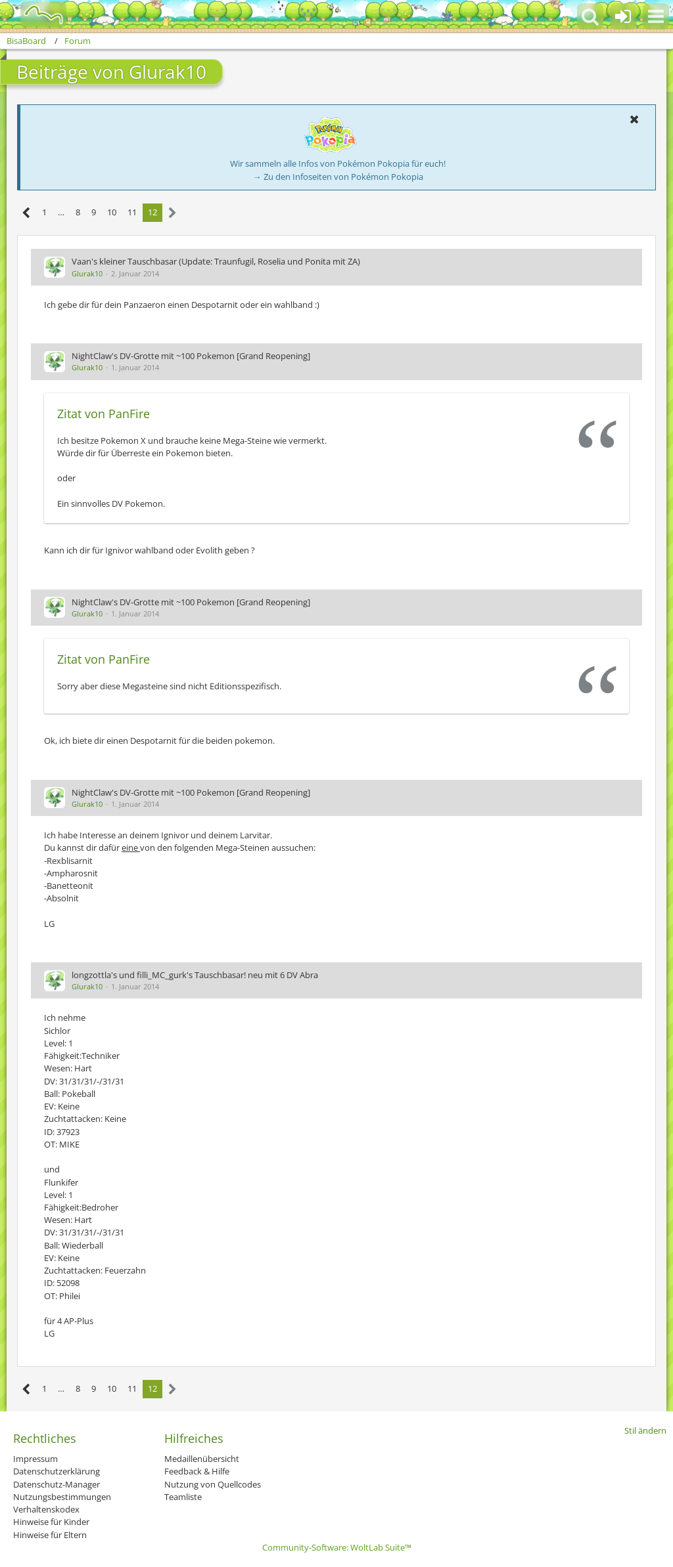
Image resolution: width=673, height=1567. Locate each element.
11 (132, 212)
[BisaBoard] (35, 14)
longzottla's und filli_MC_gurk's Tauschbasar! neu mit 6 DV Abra (195, 975)
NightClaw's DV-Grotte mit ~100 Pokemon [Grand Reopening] (191, 356)
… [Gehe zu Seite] (61, 212)
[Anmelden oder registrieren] (623, 16)
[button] (656, 16)
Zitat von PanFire (103, 413)
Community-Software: (336, 1547)
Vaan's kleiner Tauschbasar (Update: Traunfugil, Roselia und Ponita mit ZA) (216, 261)
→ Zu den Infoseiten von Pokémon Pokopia (338, 176)
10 (111, 212)
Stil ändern (645, 1430)
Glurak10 (87, 273)
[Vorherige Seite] (26, 213)
